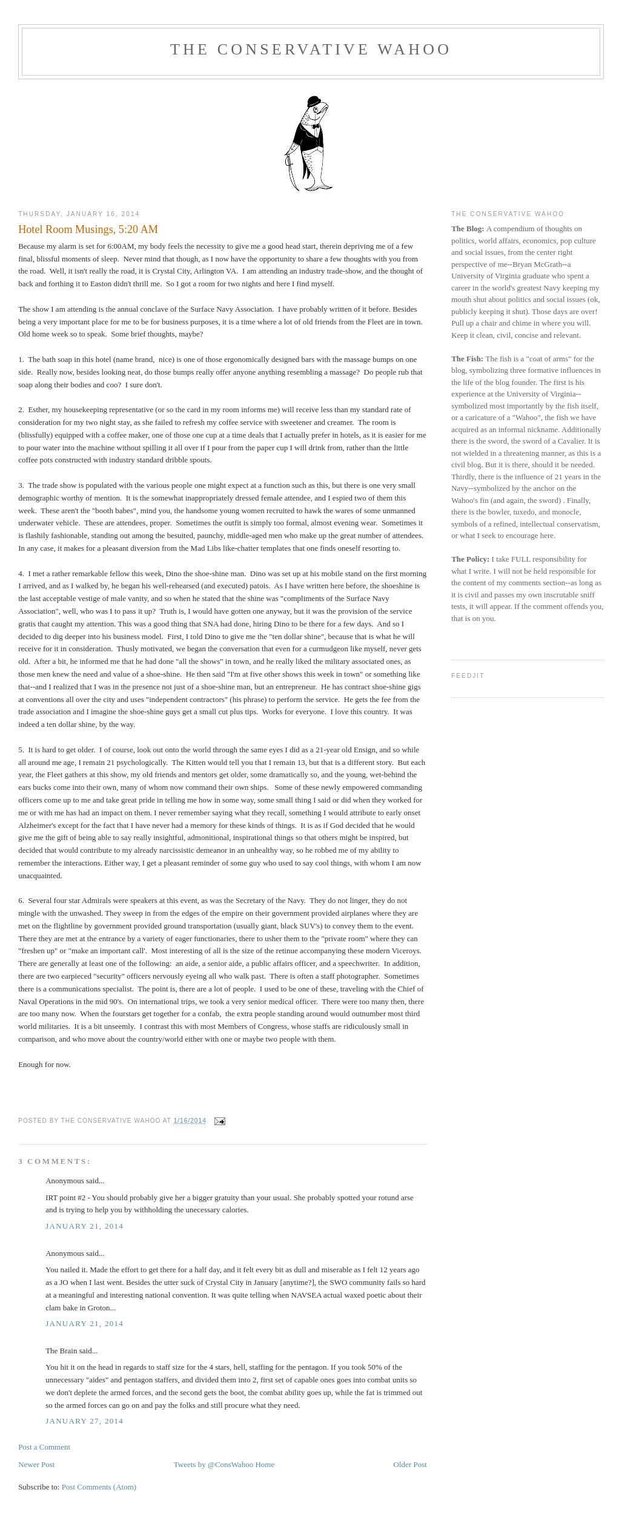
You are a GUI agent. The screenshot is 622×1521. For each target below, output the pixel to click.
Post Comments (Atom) (99, 1486)
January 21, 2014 (84, 1225)
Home (264, 1464)
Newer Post (36, 1464)
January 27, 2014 (84, 1420)
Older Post (410, 1464)
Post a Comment (44, 1446)
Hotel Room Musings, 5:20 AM (88, 229)
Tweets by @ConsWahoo (213, 1464)
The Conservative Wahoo (311, 49)
